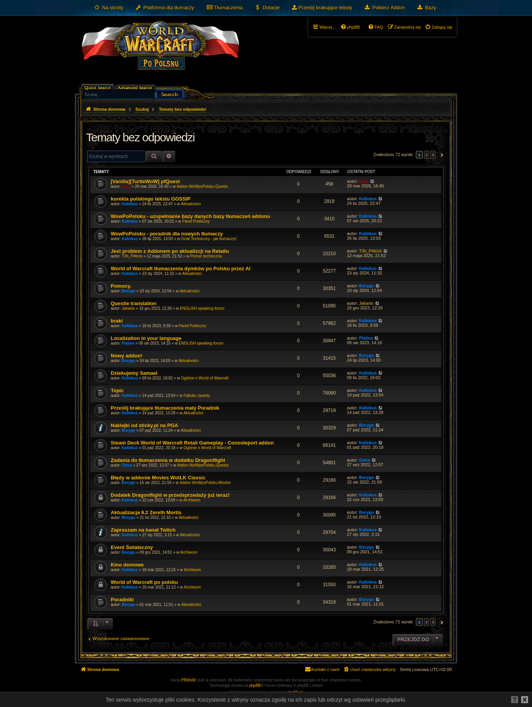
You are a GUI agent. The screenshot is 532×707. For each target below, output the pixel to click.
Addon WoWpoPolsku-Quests (202, 186)
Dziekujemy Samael (134, 373)
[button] (441, 154)
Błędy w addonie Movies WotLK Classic (158, 477)
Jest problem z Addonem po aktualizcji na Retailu (170, 251)
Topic (117, 390)
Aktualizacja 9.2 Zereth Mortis (146, 512)
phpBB (255, 685)
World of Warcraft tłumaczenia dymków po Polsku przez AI (181, 268)
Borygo (128, 291)
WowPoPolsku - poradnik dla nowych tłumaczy (167, 234)
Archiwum (191, 500)
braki (117, 321)
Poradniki (122, 599)
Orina (127, 465)
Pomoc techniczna (206, 256)
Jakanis (128, 308)
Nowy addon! (126, 356)
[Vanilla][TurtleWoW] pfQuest (145, 181)
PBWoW (188, 680)
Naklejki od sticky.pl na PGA (144, 425)
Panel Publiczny (196, 221)
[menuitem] (109, 7)
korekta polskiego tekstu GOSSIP (150, 199)
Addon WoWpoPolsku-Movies (205, 482)
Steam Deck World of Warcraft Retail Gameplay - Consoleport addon (192, 443)
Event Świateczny (132, 547)
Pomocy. (121, 286)
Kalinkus (130, 204)
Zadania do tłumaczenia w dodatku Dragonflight (168, 460)
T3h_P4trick (132, 256)
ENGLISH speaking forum (202, 308)
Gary (126, 186)
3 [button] (433, 155)
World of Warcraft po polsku (144, 582)
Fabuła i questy (197, 395)
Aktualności (191, 204)
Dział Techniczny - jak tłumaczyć (209, 239)
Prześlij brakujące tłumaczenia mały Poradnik (165, 408)
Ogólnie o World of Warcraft (204, 378)
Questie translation (133, 303)
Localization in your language (146, 338)
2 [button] (427, 155)
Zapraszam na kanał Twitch (143, 530)
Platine (128, 343)
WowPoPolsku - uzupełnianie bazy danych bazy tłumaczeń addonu (190, 216)
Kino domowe (127, 565)
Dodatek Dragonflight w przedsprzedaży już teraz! (170, 495)
